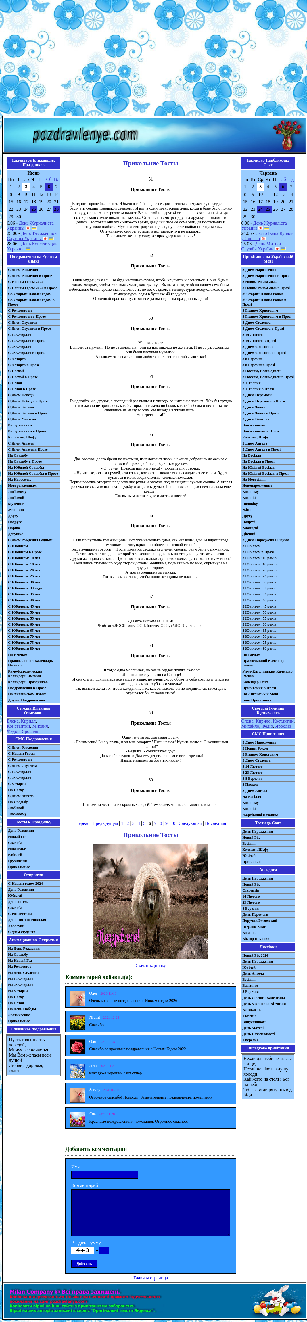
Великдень (251, 1009)
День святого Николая (27, 919)
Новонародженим (257, 485)
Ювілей (249, 855)
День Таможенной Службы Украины (32, 236)
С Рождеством (20, 310)
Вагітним (250, 985)
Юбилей (15, 854)
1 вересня (250, 1040)
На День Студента (23, 972)
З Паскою (250, 784)
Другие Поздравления (26, 700)
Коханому (250, 491)
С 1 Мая (15, 383)
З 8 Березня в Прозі (258, 365)
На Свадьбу (18, 455)
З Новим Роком (255, 748)
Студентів (250, 890)
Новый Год (17, 836)
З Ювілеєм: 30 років (259, 582)
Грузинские (18, 861)
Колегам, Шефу (255, 437)
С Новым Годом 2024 (25, 281)
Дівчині (248, 534)
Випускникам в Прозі (260, 431)
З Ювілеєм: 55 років (259, 618)
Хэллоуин (16, 926)
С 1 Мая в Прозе (22, 389)
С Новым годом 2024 (25, 883)
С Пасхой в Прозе (23, 377)
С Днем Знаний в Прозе (28, 413)
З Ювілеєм (251, 546)
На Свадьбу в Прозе (25, 461)
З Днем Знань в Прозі (260, 413)
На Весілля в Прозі (258, 461)
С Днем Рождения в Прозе (30, 275)
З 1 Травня (251, 383)
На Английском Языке (27, 694)
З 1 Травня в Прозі (258, 389)
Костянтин (283, 721)
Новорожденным (22, 485)
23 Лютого (251, 902)
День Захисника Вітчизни (264, 1003)
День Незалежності (258, 1034)
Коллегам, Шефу (22, 437)
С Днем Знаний (21, 407)
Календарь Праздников (28, 682)
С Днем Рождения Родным (30, 540)
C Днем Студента (22, 765)
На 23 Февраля (20, 984)
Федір (267, 726)
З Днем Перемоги (257, 395)
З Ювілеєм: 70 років (259, 636)
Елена (13, 721)
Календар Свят (255, 682)
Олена (247, 721)
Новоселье (17, 848)
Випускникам (254, 425)
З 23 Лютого (252, 772)
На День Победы (22, 1009)
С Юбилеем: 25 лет (24, 576)
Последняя (215, 823)
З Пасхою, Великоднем (261, 371)
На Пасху (16, 790)
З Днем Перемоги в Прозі (263, 401)
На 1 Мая (16, 1003)
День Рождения (21, 830)
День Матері (253, 1028)
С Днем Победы (21, 395)
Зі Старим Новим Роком (262, 294)
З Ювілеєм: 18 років (259, 564)
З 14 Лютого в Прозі (259, 340)
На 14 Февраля (20, 978)
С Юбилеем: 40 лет (24, 600)
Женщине (16, 509)
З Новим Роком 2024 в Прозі (266, 288)
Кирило (263, 721)
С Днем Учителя (22, 419)
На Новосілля (254, 479)
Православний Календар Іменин (263, 662)
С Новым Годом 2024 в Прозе (32, 288)
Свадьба (15, 842)
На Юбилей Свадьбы (26, 467)
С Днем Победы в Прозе (28, 401)
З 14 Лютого (252, 334)
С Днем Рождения (23, 269)
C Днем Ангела (21, 796)
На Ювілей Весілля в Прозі (265, 473)
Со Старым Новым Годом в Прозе (31, 302)
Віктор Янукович (257, 938)
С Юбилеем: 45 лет (24, 606)
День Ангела (253, 973)
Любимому (17, 491)
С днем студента (21, 932)
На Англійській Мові (260, 694)
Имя (75, 1166)
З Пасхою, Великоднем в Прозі (268, 377)
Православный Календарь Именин (30, 662)
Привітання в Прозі (259, 688)
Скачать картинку (151, 965)
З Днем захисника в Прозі (264, 352)
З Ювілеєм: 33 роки (258, 588)
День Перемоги (255, 914)
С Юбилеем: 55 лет (24, 618)
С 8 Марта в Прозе (24, 365)
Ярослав (30, 731)
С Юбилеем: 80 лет (24, 648)
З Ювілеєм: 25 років (259, 576)
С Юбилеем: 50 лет (24, 612)
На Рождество (19, 966)
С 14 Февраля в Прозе (26, 340)
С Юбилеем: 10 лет (24, 558)
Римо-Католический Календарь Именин (25, 673)
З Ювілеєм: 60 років (259, 624)
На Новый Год (20, 960)
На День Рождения (24, 948)
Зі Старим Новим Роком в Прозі (264, 302)
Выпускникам (20, 425)
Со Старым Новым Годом (29, 294)
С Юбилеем (18, 546)
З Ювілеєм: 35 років (259, 594)
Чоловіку (250, 503)
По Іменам (251, 654)
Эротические (19, 1015)
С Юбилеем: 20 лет (24, 570)
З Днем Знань (253, 407)
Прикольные (19, 867)
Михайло (250, 726)
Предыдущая (105, 823)
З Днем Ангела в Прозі (261, 449)
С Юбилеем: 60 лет (24, 624)
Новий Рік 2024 (255, 955)
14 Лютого (251, 896)
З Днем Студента (256, 322)
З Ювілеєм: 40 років (259, 600)
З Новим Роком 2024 (259, 281)
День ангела (18, 901)
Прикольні (251, 861)
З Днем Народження (259, 269)
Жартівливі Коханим (260, 815)
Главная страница (150, 1277)
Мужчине (16, 503)
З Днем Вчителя (255, 419)
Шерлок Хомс (254, 926)
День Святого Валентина (263, 997)
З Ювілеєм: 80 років (259, 648)
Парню (14, 528)
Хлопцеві (250, 528)
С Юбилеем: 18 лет (24, 564)
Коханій (249, 497)
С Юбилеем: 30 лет (24, 582)
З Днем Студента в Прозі (263, 328)
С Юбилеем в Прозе (25, 552)
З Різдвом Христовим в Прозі (266, 316)
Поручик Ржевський (259, 920)
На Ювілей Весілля (258, 467)
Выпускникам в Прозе (27, 431)
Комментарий (84, 1185)
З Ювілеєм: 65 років (259, 630)
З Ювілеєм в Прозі (258, 552)
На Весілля (251, 455)
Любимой (16, 497)
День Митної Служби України (261, 246)
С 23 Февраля (19, 346)
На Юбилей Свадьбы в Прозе (33, 473)
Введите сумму (86, 1242)
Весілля (249, 843)
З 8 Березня (252, 359)
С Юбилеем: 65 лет (24, 630)
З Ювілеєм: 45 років (259, 606)
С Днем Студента (22, 322)
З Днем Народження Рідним (265, 540)
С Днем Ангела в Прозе (27, 449)
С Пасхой (16, 371)
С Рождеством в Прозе (27, 316)
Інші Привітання (256, 700)
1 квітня (249, 1015)
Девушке (15, 534)
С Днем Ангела (21, 443)
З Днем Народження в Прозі (265, 275)
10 (173, 823)
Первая (82, 823)
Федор (13, 731)
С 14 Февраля (19, 334)
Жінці (247, 509)
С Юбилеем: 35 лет (24, 594)
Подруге (15, 522)
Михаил (40, 726)
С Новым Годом (21, 753)
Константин (18, 726)
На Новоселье (19, 479)
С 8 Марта (17, 359)
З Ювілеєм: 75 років (259, 642)
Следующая (190, 823)
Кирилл (28, 721)
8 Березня (250, 908)
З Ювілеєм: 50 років (259, 612)
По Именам (17, 654)
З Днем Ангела (254, 443)
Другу (13, 516)
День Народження (257, 831)
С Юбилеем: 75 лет (24, 642)
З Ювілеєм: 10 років (259, 558)
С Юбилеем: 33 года (25, 588)
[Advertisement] (152, 59)
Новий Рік (251, 837)
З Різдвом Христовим (260, 310)
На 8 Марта (18, 990)
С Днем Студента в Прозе (29, 328)
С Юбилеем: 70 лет (24, 636)
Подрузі (248, 522)
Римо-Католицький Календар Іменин (267, 673)
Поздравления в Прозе (27, 688)
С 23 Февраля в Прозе (26, 352)
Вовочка (249, 932)
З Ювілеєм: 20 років (259, 570)
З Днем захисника (257, 346)
